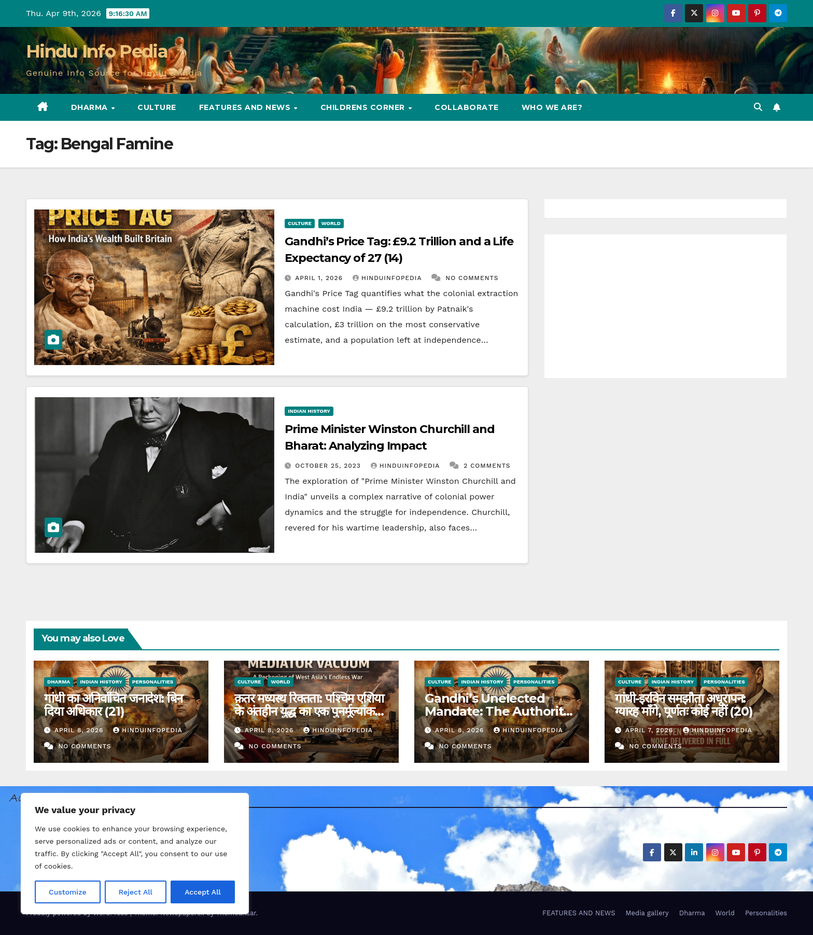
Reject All (135, 892)
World (331, 223)
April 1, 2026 (320, 278)
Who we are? (552, 107)
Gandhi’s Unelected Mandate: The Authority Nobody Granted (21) (497, 711)
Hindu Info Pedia (96, 51)
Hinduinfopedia (388, 278)
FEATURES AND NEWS (246, 107)
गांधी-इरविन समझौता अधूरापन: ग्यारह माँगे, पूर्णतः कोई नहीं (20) (683, 705)
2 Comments (487, 465)
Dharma (90, 107)
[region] (135, 853)
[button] (758, 107)
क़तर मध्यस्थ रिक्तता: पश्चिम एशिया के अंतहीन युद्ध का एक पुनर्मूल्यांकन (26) (308, 711)
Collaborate (466, 107)
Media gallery (646, 913)
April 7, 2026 (650, 730)
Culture (156, 107)
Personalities (153, 682)
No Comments (471, 278)
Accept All (203, 892)
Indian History (309, 411)
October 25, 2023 (329, 465)
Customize (68, 892)
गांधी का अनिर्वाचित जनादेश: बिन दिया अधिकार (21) (113, 705)
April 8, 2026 (80, 730)
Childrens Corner (364, 107)
